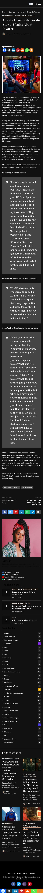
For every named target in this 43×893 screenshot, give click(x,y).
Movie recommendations (22, 693)
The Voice (22, 728)
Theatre (22, 732)
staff (8, 34)
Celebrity (22, 657)
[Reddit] (22, 50)
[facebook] (10, 572)
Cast (22, 647)
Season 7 (22, 714)
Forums (32, 873)
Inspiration (22, 689)
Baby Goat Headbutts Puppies (24, 620)
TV (22, 735)
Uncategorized (22, 739)
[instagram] (24, 884)
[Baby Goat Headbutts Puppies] (6, 620)
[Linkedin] (13, 50)
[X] (9, 50)
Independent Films (22, 686)
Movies (22, 696)
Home (4, 12)
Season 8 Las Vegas (22, 717)
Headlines (22, 682)
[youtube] (13, 577)
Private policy (22, 873)
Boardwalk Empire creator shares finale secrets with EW (26, 607)
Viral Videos (22, 742)
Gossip (22, 679)
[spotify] (11, 579)
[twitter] (10, 575)
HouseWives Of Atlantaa (11, 487)
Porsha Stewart (27, 487)
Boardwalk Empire (22, 640)
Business (22, 643)
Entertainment (14, 12)
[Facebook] (5, 50)
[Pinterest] (18, 50)
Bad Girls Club (22, 636)
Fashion (22, 675)
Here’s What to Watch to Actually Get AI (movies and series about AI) (32, 838)
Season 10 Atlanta (22, 710)
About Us (11, 873)
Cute (22, 661)
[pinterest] (30, 884)
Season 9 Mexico (22, 721)
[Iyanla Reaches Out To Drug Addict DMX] (6, 593)
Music (22, 700)
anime (22, 633)
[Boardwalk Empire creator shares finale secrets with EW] (6, 606)
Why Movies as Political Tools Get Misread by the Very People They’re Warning (31, 785)
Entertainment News (22, 672)
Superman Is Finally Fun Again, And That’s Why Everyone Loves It (11, 832)
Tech (22, 724)
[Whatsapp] (27, 50)
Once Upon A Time (22, 703)
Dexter (22, 664)
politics (22, 707)
